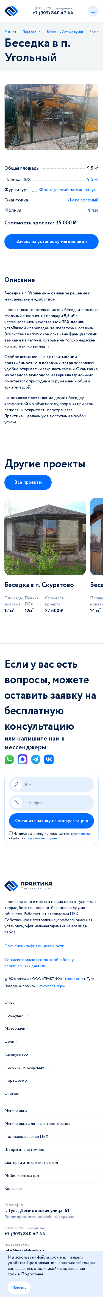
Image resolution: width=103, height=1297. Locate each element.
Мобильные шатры (21, 1176)
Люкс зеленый (83, 200)
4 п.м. (93, 210)
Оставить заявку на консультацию (51, 820)
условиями (81, 834)
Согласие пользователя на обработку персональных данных (39, 963)
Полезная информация (25, 1068)
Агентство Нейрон (51, 986)
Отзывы (11, 1094)
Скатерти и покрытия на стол (31, 1163)
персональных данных (43, 838)
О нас (9, 1003)
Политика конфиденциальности (34, 946)
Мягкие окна (15, 1111)
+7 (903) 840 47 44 (52, 13)
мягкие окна (74, 979)
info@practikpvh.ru (24, 1250)
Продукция (15, 1016)
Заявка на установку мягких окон (51, 241)
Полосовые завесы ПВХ (26, 1137)
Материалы (15, 1029)
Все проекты (28, 482)
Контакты (13, 1189)
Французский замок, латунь (69, 190)
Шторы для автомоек (24, 1150)
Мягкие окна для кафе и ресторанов (37, 1124)
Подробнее (32, 1274)
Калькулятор (16, 1055)
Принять (19, 1287)
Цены (9, 1042)
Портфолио (15, 1081)
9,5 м (93, 179)
